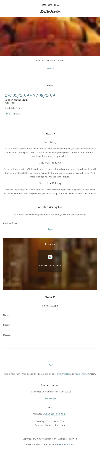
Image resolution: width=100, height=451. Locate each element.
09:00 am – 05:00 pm (55, 413)
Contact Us (50, 68)
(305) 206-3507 (50, 4)
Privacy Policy (63, 374)
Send (50, 365)
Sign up (50, 229)
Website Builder (66, 444)
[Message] (50, 339)
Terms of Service (82, 374)
